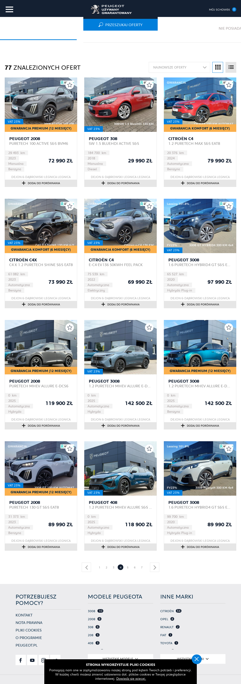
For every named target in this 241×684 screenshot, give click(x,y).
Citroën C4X (23, 260)
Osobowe (74, 36)
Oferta (50, 36)
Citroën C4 (180, 139)
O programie (29, 637)
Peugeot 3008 (183, 260)
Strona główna (19, 36)
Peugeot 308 (103, 139)
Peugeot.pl (26, 644)
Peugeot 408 (103, 502)
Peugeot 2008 (24, 139)
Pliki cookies (29, 629)
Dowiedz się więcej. (120, 678)
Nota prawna (29, 622)
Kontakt (24, 614)
